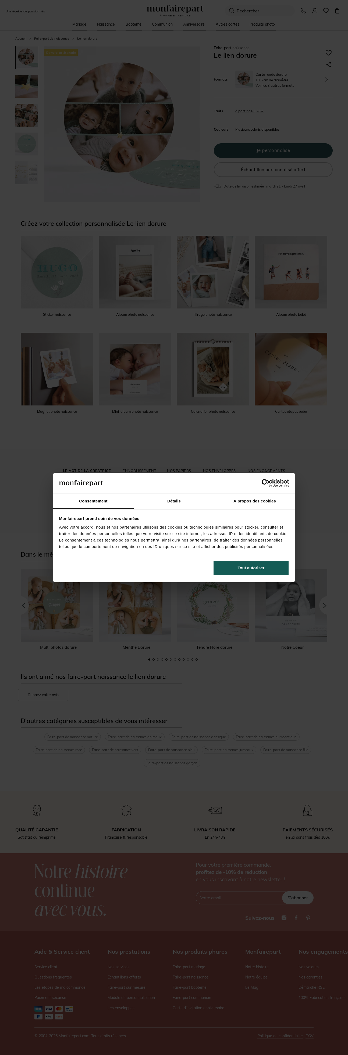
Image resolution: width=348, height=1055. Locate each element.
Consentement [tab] (93, 501)
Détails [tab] (174, 501)
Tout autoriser (251, 567)
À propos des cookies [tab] (254, 501)
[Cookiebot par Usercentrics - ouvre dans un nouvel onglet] (265, 483)
